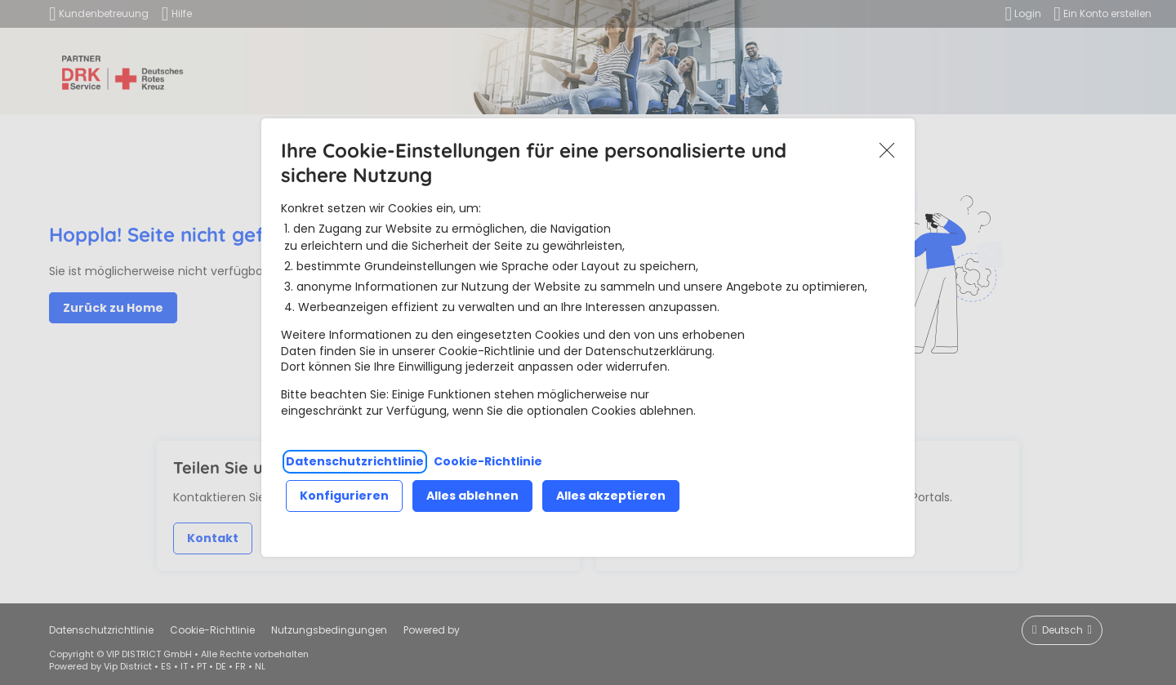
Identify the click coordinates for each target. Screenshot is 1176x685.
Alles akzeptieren (611, 495)
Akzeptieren (887, 150)
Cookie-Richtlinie (488, 461)
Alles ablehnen (472, 495)
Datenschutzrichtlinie (355, 461)
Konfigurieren (344, 495)
